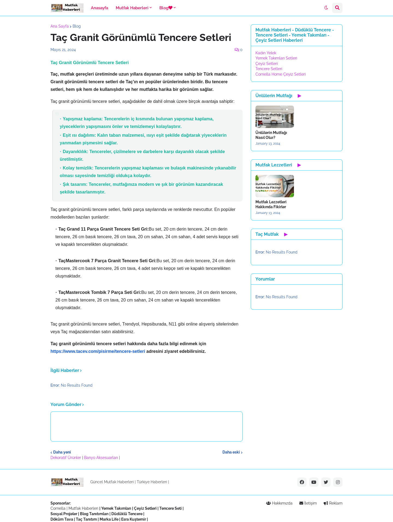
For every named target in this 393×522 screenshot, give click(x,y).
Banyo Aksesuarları (101, 457)
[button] (326, 8)
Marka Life (109, 519)
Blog (77, 26)
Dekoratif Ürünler (66, 457)
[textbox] (146, 207)
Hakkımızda (279, 503)
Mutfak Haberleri (83, 508)
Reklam (333, 503)
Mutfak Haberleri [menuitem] (132, 7)
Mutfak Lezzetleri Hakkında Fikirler (271, 204)
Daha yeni (62, 452)
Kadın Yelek (265, 53)
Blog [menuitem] (165, 7)
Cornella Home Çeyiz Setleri (280, 74)
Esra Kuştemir (133, 519)
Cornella (58, 508)
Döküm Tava (61, 519)
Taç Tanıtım (86, 519)
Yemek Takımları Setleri (276, 58)
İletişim (308, 503)
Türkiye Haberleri (152, 482)
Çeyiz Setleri (266, 63)
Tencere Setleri (268, 69)
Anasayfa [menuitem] (99, 7)
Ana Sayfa (59, 26)
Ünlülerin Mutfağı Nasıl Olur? (271, 135)
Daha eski (231, 452)
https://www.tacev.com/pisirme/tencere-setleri (97, 351)
